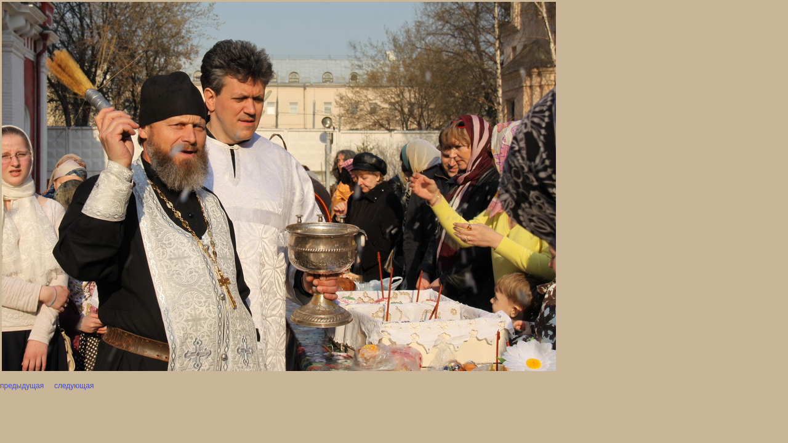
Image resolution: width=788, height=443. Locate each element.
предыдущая (22, 385)
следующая (73, 385)
